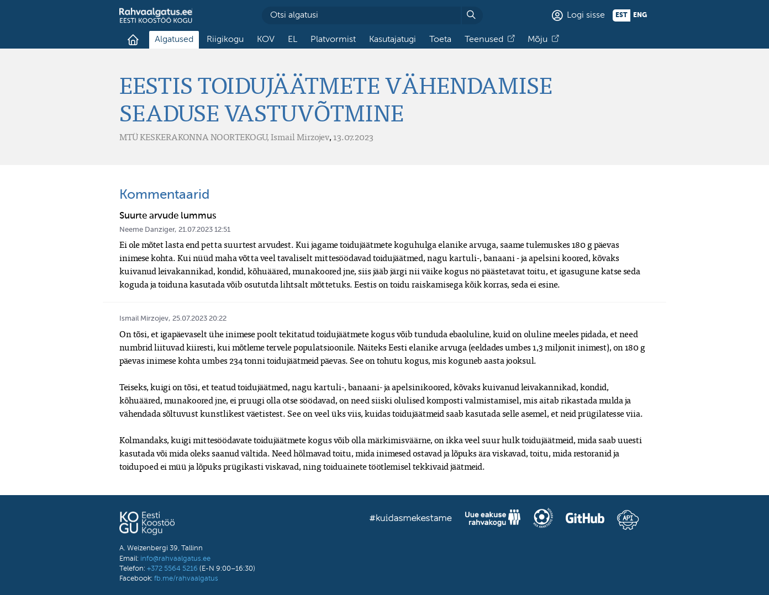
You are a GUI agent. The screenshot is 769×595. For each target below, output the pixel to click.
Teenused (484, 39)
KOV (266, 39)
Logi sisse (586, 15)
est (621, 15)
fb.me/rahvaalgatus (186, 578)
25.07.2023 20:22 (199, 318)
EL (292, 39)
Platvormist (333, 39)
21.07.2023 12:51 (204, 229)
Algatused (174, 39)
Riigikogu (225, 39)
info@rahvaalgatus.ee (175, 558)
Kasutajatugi (392, 39)
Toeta (440, 39)
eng (640, 15)
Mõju (537, 39)
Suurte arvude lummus (168, 216)
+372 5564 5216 (172, 568)
